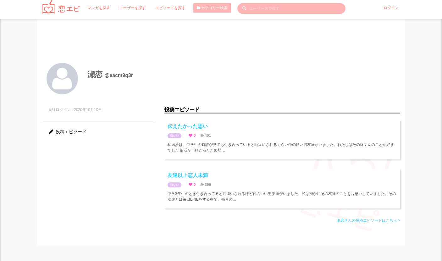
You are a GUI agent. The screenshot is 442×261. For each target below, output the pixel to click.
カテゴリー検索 (212, 8)
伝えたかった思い (188, 126)
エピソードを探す (170, 8)
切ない (174, 135)
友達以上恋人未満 (188, 175)
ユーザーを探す (132, 8)
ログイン (391, 8)
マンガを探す (98, 8)
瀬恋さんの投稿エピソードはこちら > (368, 220)
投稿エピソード (67, 131)
